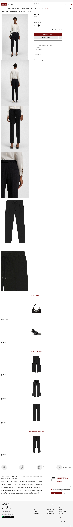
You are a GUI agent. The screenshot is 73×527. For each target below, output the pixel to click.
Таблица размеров (50, 511)
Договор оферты (62, 507)
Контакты (61, 513)
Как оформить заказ (51, 507)
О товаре (36, 41)
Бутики (41, 8)
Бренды (9, 8)
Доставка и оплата (38, 54)
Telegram (37, 60)
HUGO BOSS (36, 14)
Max (44, 60)
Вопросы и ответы (62, 511)
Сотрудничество (62, 517)
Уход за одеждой (50, 513)
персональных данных (68, 490)
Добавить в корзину (47, 34)
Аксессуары (29, 8)
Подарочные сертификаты (39, 515)
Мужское (10, 4)
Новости (35, 8)
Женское (4, 4)
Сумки (18, 8)
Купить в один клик (46, 37)
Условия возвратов (50, 509)
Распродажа (36, 513)
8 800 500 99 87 (51, 60)
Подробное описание (39, 51)
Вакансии (61, 515)
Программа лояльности (63, 505)
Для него (66, 493)
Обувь (23, 8)
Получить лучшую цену (39, 22)
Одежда (14, 8)
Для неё (56, 493)
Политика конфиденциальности (65, 518)
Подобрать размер (58, 29)
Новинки (3, 8)
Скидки (46, 8)
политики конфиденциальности (65, 489)
